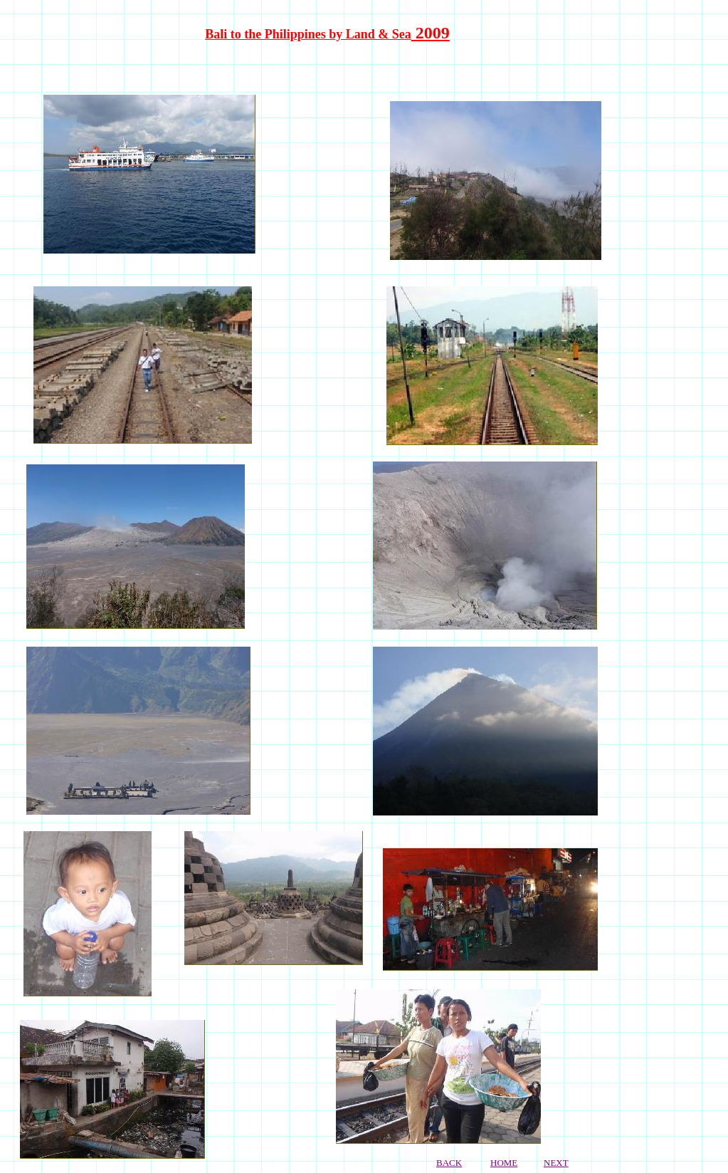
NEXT (556, 1162)
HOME (503, 1162)
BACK (449, 1162)
